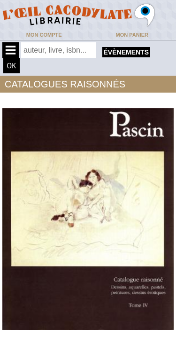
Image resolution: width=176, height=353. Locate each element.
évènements (126, 52)
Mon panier (132, 35)
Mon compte (44, 35)
